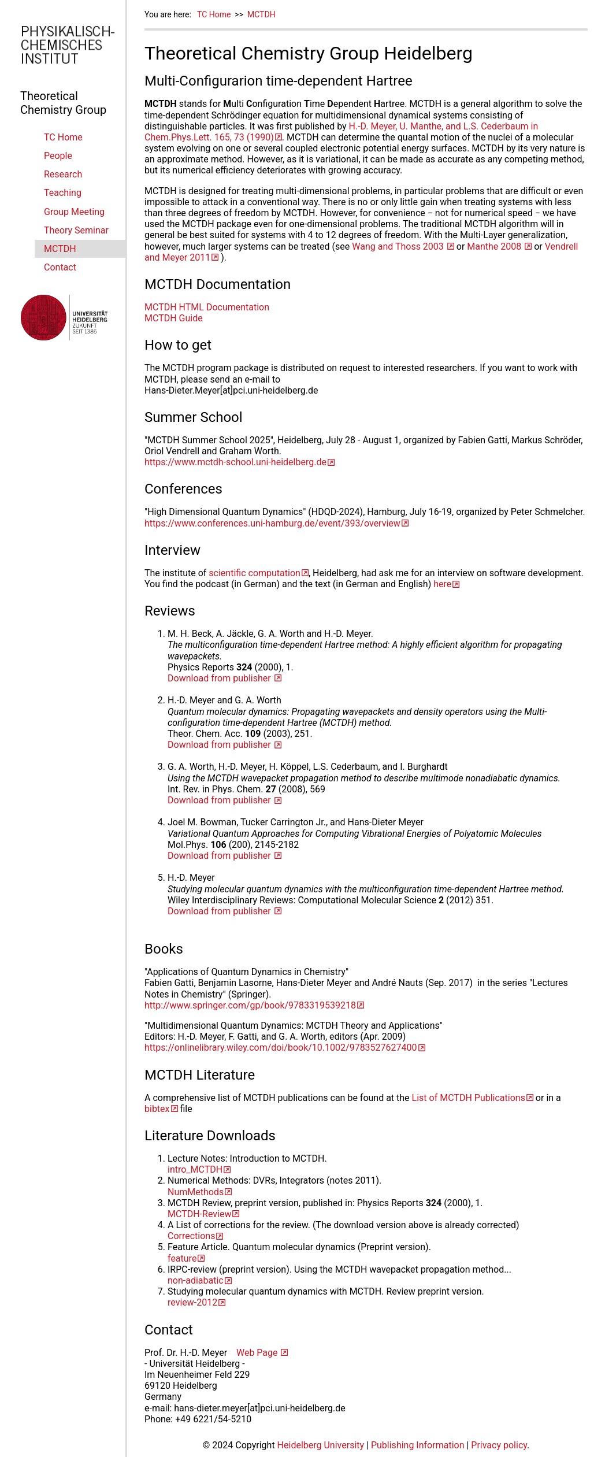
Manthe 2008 (495, 246)
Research (63, 174)
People (58, 155)
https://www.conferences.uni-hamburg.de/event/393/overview (272, 523)
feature (182, 1258)
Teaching (62, 192)
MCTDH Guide (173, 318)
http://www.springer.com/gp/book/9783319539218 (250, 1005)
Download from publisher (220, 678)
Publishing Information (418, 1445)
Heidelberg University (321, 1445)
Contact (60, 267)
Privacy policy (499, 1445)
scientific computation (254, 573)
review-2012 (192, 1302)
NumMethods (196, 1192)
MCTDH (60, 248)
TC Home (63, 137)
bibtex (157, 1108)
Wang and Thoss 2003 (399, 246)
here (442, 584)
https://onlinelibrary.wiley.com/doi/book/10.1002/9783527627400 (280, 1047)
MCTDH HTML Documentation (206, 307)
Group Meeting (74, 211)
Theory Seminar (76, 230)
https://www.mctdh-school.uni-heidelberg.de (235, 462)
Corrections (191, 1235)
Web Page (258, 1352)
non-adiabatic (196, 1280)
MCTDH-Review (199, 1213)
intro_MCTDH (195, 1169)
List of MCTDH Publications (468, 1097)
